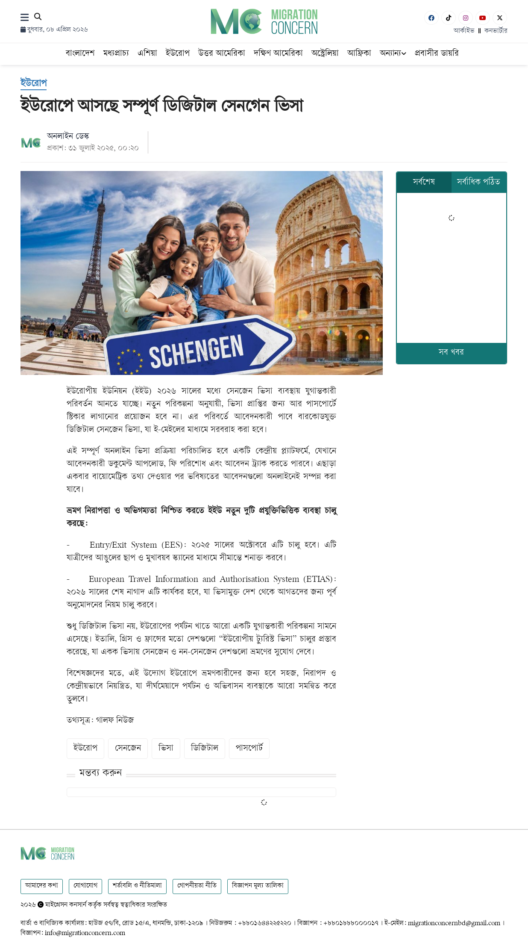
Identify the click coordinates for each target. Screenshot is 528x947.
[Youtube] (482, 18)
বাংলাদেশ (80, 54)
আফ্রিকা (359, 54)
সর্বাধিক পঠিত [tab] (478, 182)
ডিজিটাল (204, 748)
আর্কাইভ (464, 31)
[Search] (38, 18)
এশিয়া (147, 54)
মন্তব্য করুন (100, 773)
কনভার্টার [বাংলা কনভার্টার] (495, 31)
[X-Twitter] (500, 18)
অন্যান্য (393, 54)
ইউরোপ (178, 54)
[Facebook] (431, 18)
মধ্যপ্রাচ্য (116, 54)
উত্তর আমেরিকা (221, 54)
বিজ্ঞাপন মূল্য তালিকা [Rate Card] (258, 886)
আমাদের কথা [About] (41, 886)
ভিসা (165, 748)
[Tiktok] (448, 18)
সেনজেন (128, 748)
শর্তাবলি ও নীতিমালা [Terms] (137, 886)
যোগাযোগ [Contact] (85, 886)
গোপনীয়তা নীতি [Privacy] (197, 886)
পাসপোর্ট (249, 748)
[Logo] (264, 21)
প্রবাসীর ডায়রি (437, 54)
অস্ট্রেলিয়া (325, 54)
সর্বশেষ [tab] (424, 182)
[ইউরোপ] (34, 84)
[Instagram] (465, 18)
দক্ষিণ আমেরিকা (278, 54)
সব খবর (451, 352)
